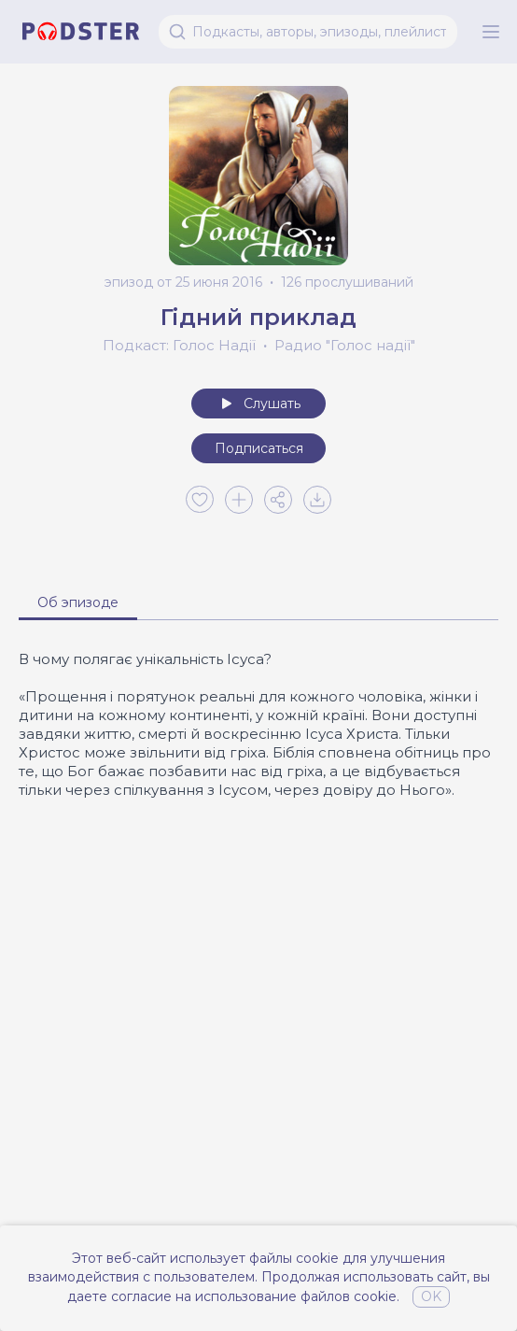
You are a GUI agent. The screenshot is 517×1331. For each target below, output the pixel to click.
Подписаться (259, 448)
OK (431, 1296)
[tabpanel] (258, 725)
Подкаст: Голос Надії (179, 345)
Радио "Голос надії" (344, 345)
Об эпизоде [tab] (78, 602)
